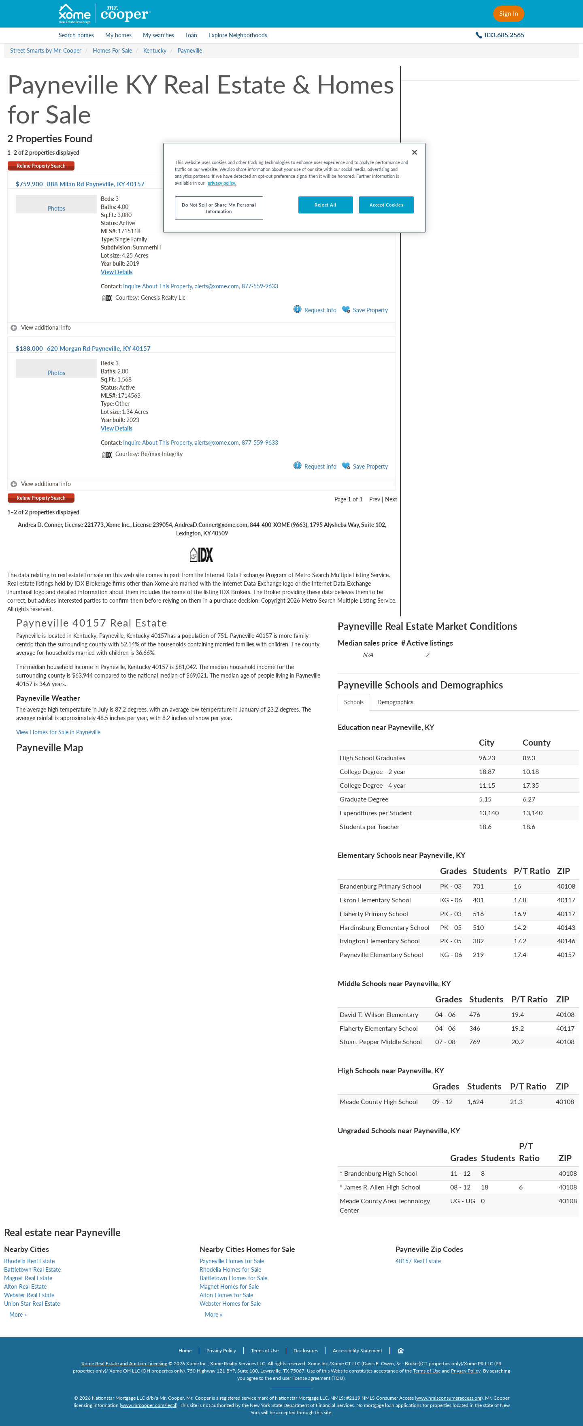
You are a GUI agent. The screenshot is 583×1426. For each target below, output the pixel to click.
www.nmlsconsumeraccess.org (448, 1398)
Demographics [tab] (395, 702)
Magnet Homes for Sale (229, 1286)
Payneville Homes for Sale (232, 1261)
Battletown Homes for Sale (233, 1278)
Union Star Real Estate (32, 1303)
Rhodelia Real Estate (29, 1261)
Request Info (314, 309)
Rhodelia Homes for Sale (230, 1269)
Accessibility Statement (357, 1350)
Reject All (325, 204)
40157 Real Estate (418, 1261)
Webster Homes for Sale (230, 1303)
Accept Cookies (387, 204)
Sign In (508, 13)
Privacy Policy (221, 1350)
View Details (116, 272)
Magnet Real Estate (28, 1278)
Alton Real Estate (25, 1286)
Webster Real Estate (29, 1295)
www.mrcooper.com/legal (148, 1405)
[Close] (414, 152)
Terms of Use (265, 1350)
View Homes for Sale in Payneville (58, 732)
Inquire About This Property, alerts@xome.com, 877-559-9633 (200, 286)
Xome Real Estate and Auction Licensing (124, 1363)
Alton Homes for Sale (226, 1295)
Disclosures (306, 1350)
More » (18, 1314)
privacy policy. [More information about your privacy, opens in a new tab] (222, 182)
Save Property (365, 309)
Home (185, 1350)
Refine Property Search (41, 166)
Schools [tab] (354, 702)
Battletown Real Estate (32, 1269)
